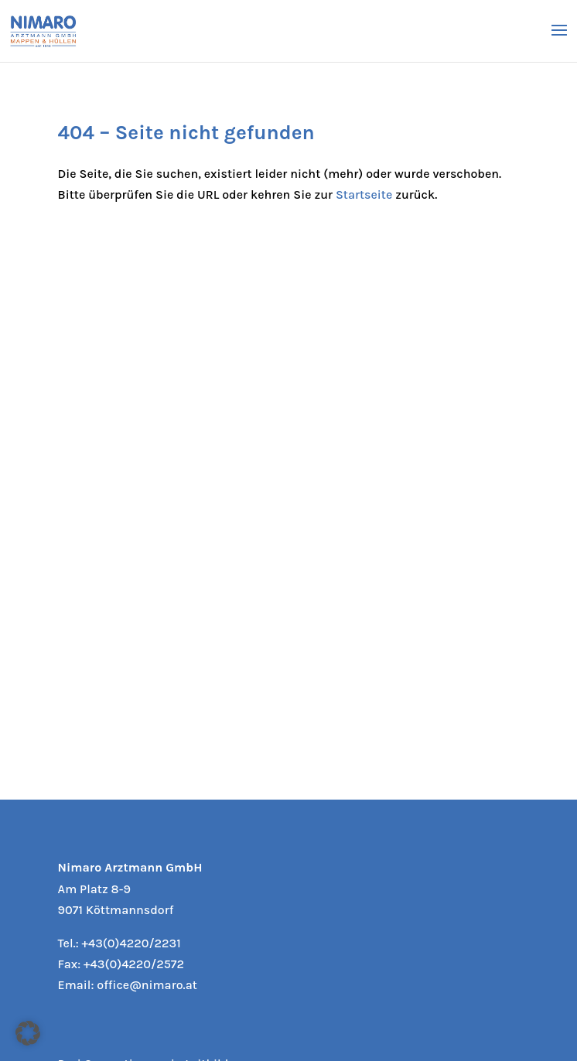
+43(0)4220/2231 (131, 943)
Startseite (364, 194)
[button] (28, 1033)
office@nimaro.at (146, 984)
